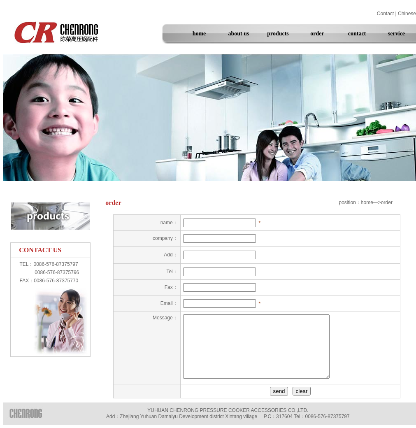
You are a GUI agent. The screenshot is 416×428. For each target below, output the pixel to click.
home (199, 33)
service (396, 33)
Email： (169, 303)
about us (238, 33)
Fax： (171, 287)
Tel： (171, 271)
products (278, 33)
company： (165, 238)
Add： (170, 255)
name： (169, 223)
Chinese (407, 13)
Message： (165, 318)
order (317, 33)
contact (357, 33)
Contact (385, 13)
